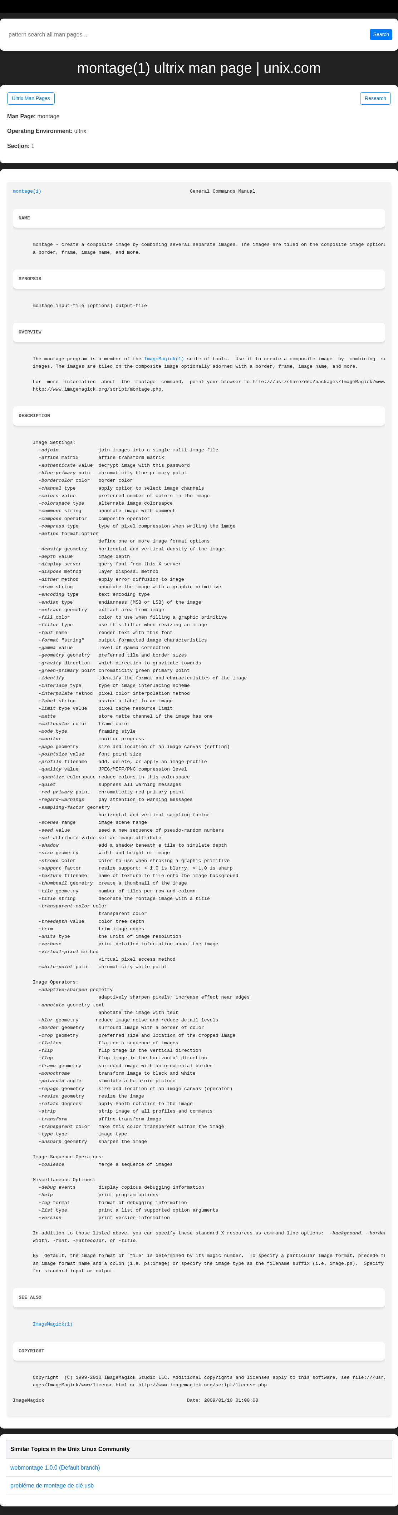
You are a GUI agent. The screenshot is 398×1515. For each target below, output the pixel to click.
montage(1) (27, 191)
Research (375, 98)
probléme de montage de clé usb (52, 1485)
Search (381, 34)
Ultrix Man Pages (31, 98)
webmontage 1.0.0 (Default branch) (55, 1468)
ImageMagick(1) (164, 359)
